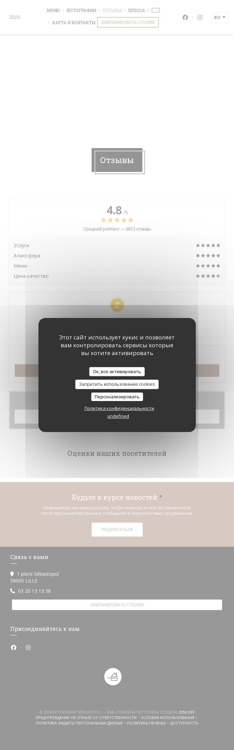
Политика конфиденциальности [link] (119, 408)
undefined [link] (118, 416)
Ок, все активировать (117, 371)
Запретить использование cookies (117, 384)
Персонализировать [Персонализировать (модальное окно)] (117, 397)
